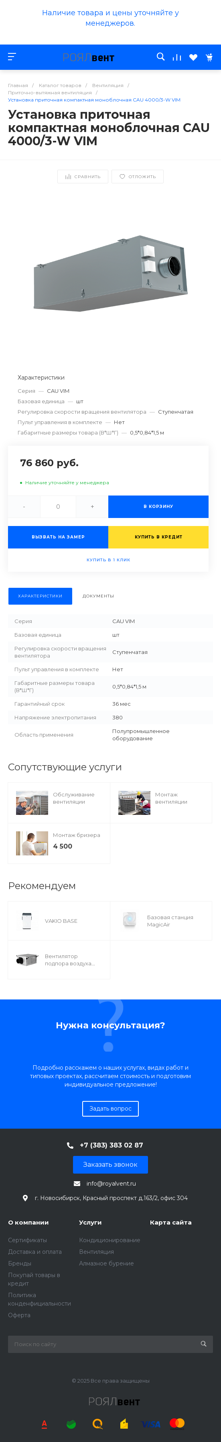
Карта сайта (171, 1222)
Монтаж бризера (76, 835)
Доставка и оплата (35, 1251)
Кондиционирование (109, 1240)
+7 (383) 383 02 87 (111, 1145)
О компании (28, 1222)
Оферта (19, 1315)
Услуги (90, 1222)
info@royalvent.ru (111, 1183)
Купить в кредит (158, 537)
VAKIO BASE (61, 921)
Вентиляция (96, 1251)
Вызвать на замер (58, 537)
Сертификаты (27, 1240)
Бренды (19, 1263)
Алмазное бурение (106, 1263)
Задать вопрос (110, 1108)
